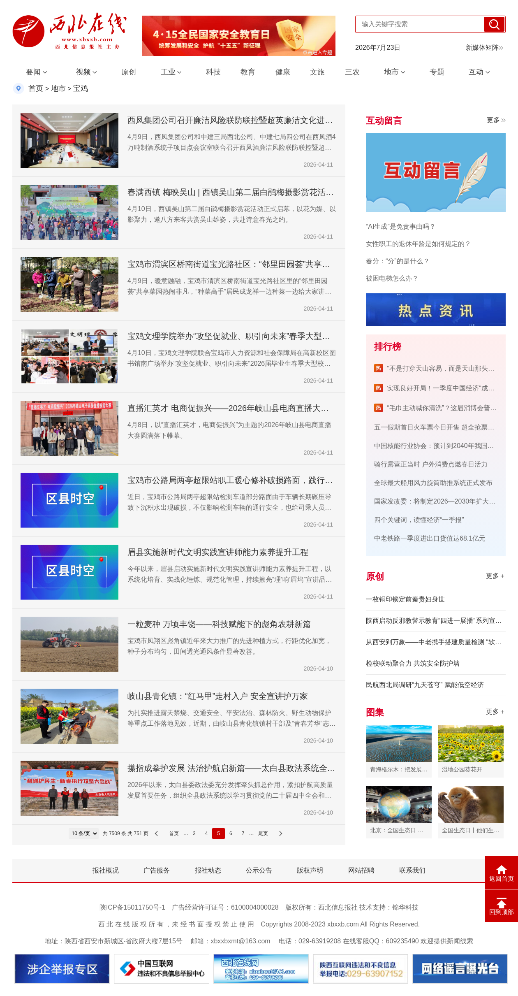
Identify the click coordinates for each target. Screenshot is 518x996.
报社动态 (208, 870)
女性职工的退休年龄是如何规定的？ (418, 243)
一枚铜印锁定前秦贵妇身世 (405, 599)
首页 (35, 88)
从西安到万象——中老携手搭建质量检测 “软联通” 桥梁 (436, 641)
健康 (282, 72)
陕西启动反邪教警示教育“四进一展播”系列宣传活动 (436, 620)
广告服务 (156, 870)
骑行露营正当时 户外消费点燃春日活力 (431, 464)
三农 (352, 72)
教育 (247, 72)
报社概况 (105, 870)
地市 (391, 72)
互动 (476, 72)
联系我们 (412, 870)
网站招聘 (361, 870)
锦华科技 (405, 907)
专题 (437, 72)
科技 (213, 72)
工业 (168, 72)
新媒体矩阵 (484, 47)
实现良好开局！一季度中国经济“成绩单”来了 (451, 388)
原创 (128, 72)
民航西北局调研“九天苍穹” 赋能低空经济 (425, 684)
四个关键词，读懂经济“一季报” (419, 519)
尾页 (263, 833)
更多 (496, 119)
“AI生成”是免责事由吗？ (401, 226)
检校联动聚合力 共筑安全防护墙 (413, 663)
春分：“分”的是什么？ (398, 261)
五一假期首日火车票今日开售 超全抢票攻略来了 (444, 427)
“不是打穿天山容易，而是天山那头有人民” (448, 368)
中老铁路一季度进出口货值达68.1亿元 (430, 538)
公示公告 (259, 870)
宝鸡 (80, 88)
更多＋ (496, 575)
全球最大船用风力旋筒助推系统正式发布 (433, 482)
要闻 (33, 72)
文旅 (317, 72)
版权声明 (310, 870)
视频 (83, 72)
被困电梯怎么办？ (392, 278)
